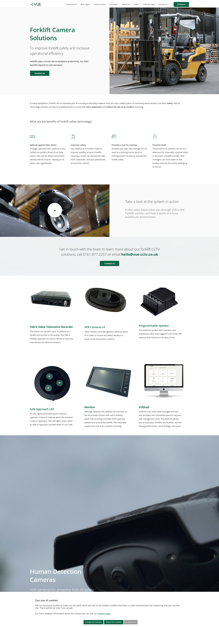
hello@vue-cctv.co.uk (139, 254)
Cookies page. (104, 613)
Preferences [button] (131, 622)
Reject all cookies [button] (114, 622)
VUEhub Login (149, 4)
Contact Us (162, 4)
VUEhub (144, 407)
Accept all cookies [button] (93, 622)
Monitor (89, 407)
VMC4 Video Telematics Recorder (51, 327)
